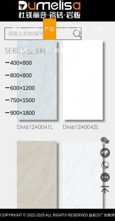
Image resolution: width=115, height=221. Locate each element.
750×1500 (20, 100)
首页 (17, 29)
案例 (81, 29)
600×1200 (20, 88)
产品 (49, 29)
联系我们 (64, 50)
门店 (66, 29)
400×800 (18, 63)
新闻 (98, 29)
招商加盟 (27, 50)
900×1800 (20, 113)
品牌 (33, 29)
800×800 (18, 75)
